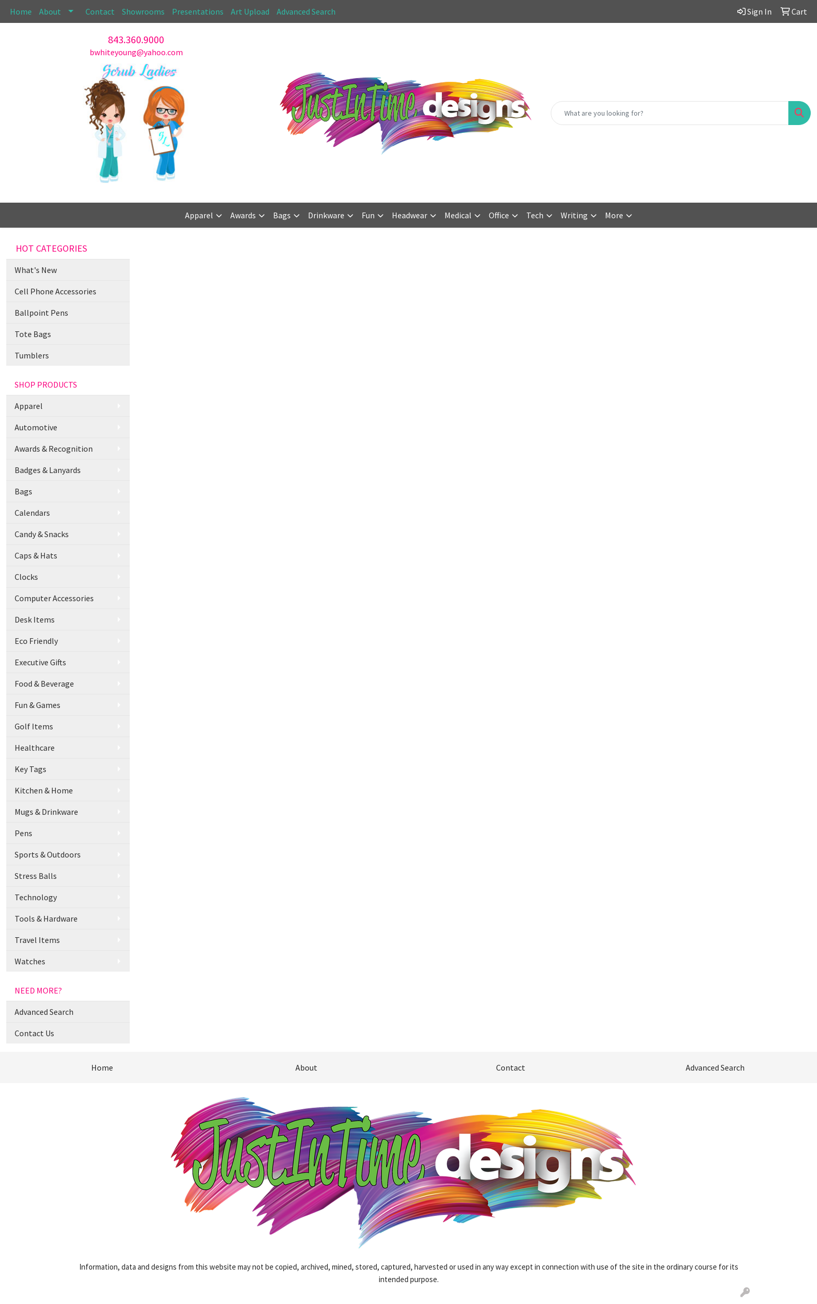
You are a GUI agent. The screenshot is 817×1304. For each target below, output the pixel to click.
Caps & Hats (36, 555)
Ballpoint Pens (41, 312)
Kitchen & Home (44, 790)
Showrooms (143, 11)
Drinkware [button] (326, 215)
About (50, 11)
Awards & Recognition (54, 448)
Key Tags (30, 769)
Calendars (32, 512)
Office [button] (499, 215)
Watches (30, 961)
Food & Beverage (44, 683)
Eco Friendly (36, 641)
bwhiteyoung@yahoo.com (136, 52)
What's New (36, 270)
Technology (36, 897)
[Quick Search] (670, 113)
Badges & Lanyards (48, 470)
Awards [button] (243, 215)
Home (21, 11)
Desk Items (35, 619)
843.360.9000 (136, 39)
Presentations (198, 11)
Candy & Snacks (42, 534)
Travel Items (37, 940)
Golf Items (34, 726)
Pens (23, 833)
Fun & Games (37, 705)
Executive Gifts (40, 662)
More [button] (614, 215)
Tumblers (32, 355)
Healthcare (35, 747)
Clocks (26, 577)
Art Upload (250, 11)
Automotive (36, 427)
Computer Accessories (54, 598)
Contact (100, 11)
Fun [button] (368, 215)
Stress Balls (36, 876)
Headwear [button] (409, 215)
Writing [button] (574, 215)
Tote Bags (33, 334)
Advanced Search (306, 11)
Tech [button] (534, 215)
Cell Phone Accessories (55, 291)
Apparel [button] (199, 215)
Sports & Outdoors (48, 854)
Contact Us (34, 1033)
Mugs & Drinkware (46, 811)
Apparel (29, 406)
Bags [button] (282, 215)
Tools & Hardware (46, 918)
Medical (458, 215)
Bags (23, 491)
